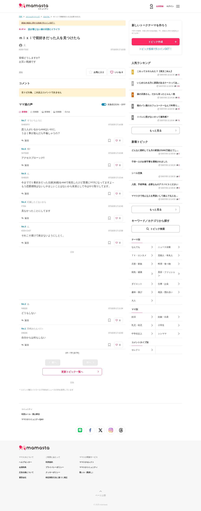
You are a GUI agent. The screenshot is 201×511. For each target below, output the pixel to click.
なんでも (136, 247)
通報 (21, 72)
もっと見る (156, 130)
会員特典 (22, 467)
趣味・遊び (137, 292)
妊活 (134, 317)
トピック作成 (155, 42)
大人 (134, 300)
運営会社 (22, 477)
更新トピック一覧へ (72, 372)
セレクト (136, 350)
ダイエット (137, 284)
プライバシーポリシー (55, 467)
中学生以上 (137, 333)
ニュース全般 (164, 247)
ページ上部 (100, 495)
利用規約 (49, 462)
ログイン (170, 6)
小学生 (161, 325)
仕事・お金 (163, 284)
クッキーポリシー (53, 472)
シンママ (162, 333)
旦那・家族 (137, 264)
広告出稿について (26, 472)
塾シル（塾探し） (86, 472)
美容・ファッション (166, 274)
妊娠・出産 (163, 317)
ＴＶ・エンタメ (139, 255)
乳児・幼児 (137, 325)
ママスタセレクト (86, 462)
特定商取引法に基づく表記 (56, 477)
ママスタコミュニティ (88, 467)
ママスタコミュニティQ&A (32, 419)
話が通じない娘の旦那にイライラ (44, 29)
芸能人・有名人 (165, 255)
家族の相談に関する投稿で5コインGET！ (38, 23)
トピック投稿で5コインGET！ (155, 49)
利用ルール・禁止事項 (30, 414)
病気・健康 (137, 272)
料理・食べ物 (164, 264)
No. (23, 120)
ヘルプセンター (25, 462)
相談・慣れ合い (165, 292)
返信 (27, 140)
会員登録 (159, 6)
